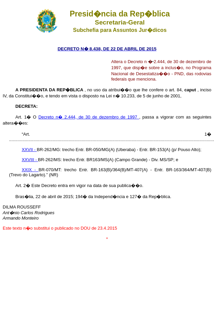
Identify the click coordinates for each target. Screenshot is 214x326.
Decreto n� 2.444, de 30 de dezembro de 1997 (88, 117)
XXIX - (30, 169)
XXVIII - (30, 159)
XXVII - (29, 149)
